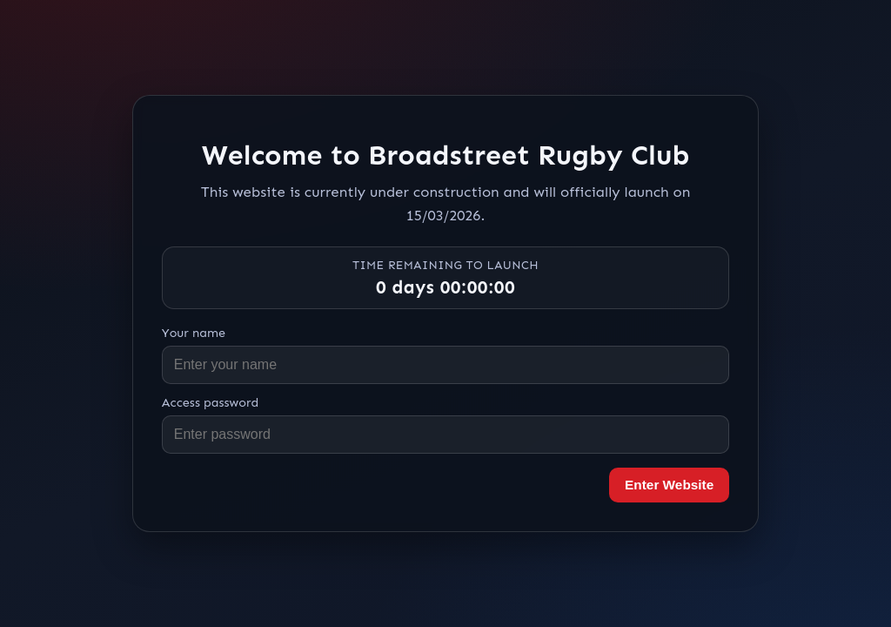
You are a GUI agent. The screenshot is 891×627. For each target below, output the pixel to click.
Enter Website (669, 484)
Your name (193, 332)
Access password (210, 402)
